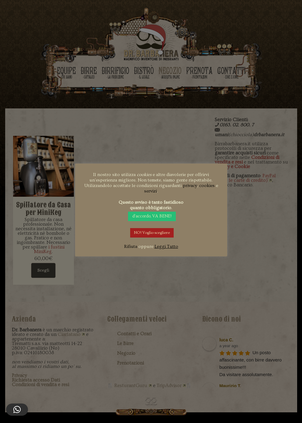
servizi (150, 191)
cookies (207, 185)
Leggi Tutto (166, 246)
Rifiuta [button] (130, 246)
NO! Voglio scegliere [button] (152, 233)
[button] (17, 410)
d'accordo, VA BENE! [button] (152, 216)
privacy (190, 185)
